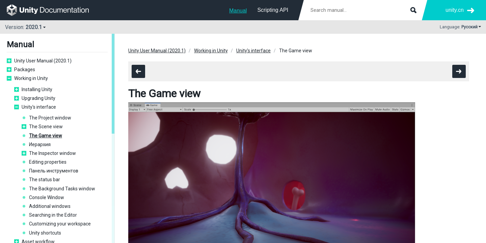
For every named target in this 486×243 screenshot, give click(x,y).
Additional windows (50, 206)
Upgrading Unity (38, 98)
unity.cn (455, 10)
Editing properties (47, 162)
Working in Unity (31, 78)
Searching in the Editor (53, 215)
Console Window (46, 197)
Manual (238, 11)
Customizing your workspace (60, 223)
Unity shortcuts (45, 233)
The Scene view (46, 126)
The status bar (44, 179)
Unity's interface (39, 107)
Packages (24, 69)
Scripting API (272, 10)
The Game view (45, 135)
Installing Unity (37, 89)
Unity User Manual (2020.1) (43, 60)
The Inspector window (52, 153)
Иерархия (40, 144)
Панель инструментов (53, 170)
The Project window (50, 117)
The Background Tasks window (62, 188)
